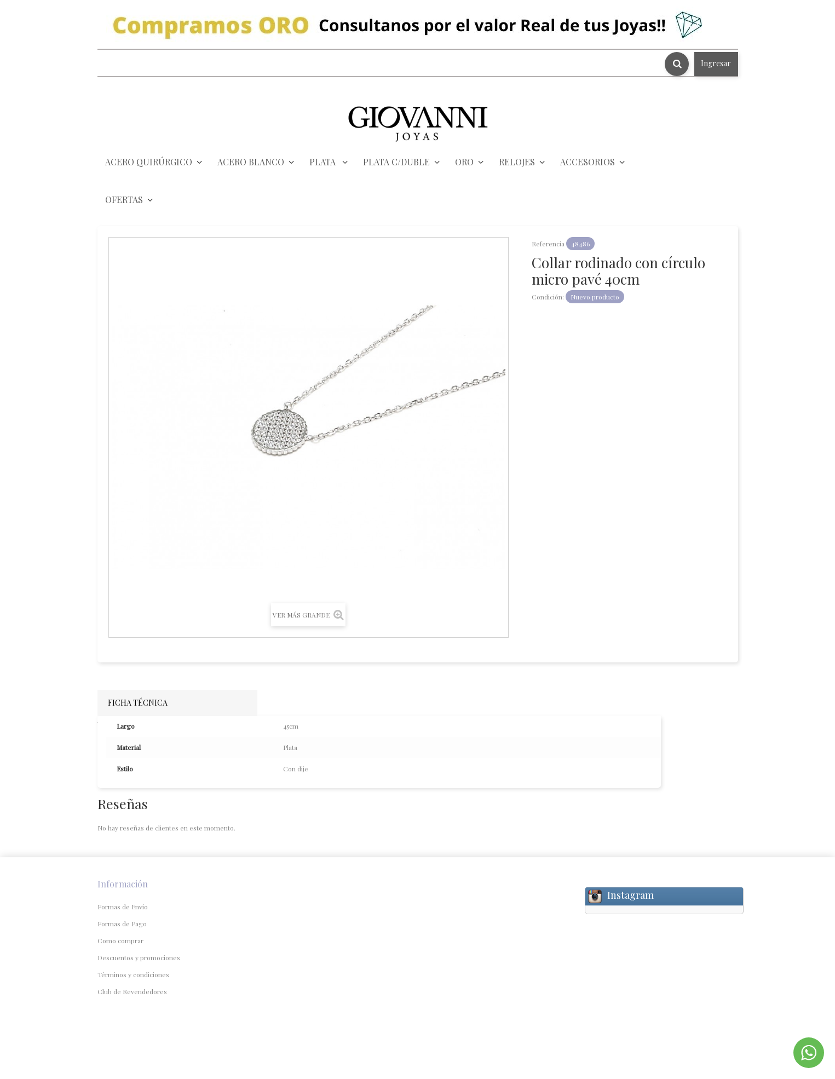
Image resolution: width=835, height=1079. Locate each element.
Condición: (548, 296)
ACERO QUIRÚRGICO (148, 162)
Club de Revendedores (132, 991)
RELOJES (517, 162)
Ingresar (716, 63)
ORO (464, 162)
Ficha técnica (138, 702)
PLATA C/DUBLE (396, 162)
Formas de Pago (122, 923)
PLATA (323, 162)
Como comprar (120, 940)
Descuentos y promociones (138, 957)
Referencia (548, 243)
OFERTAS (124, 199)
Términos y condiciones (133, 974)
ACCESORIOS (587, 162)
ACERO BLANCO (250, 162)
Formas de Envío (122, 906)
